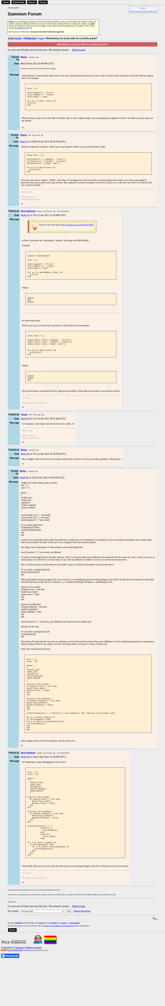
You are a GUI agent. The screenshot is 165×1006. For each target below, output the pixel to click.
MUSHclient (30, 38)
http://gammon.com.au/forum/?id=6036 (77, 233)
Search (32, 2)
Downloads (18, 2)
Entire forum (14, 38)
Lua (41, 38)
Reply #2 (25, 223)
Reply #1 (24, 146)
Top (23, 132)
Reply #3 (25, 440)
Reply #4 (25, 475)
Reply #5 (24, 499)
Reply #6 (25, 793)
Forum (43, 2)
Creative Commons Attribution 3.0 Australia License (59, 979)
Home (6, 2)
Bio (37, 57)
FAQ (154, 11)
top (155, 972)
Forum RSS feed (15, 1003)
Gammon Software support (28, 1001)
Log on (143, 8)
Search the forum (82, 964)
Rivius (54, 68)
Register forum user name (138, 11)
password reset (22, 28)
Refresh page (78, 50)
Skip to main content (13, 7)
